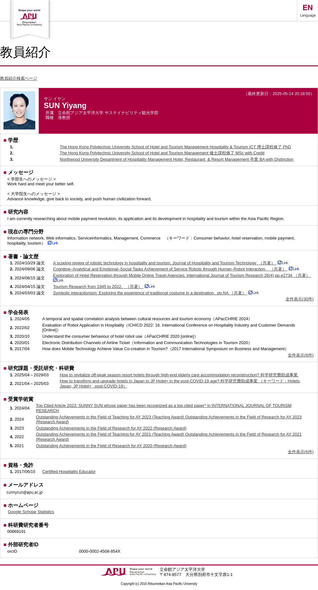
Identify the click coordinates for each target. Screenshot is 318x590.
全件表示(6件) (301, 355)
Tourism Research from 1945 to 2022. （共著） (98, 286)
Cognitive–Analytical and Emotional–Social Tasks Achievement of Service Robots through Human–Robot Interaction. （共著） (170, 269)
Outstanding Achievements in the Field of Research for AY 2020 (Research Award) (111, 445)
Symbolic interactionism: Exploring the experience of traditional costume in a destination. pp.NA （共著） (150, 293)
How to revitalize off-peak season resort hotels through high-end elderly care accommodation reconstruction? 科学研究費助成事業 (179, 374)
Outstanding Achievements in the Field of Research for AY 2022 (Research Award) (111, 428)
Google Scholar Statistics (31, 511)
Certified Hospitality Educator (69, 471)
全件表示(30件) (300, 299)
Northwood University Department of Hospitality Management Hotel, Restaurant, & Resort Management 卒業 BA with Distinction (177, 159)
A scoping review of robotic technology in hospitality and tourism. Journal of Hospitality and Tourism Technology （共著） (164, 263)
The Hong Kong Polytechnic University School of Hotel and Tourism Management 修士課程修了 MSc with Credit (162, 153)
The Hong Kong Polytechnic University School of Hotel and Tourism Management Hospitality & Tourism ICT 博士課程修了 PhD (175, 146)
